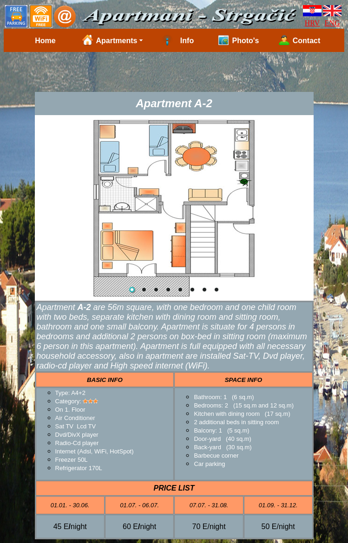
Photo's (245, 41)
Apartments (117, 41)
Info (187, 41)
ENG (332, 23)
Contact (307, 41)
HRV (312, 23)
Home (45, 41)
